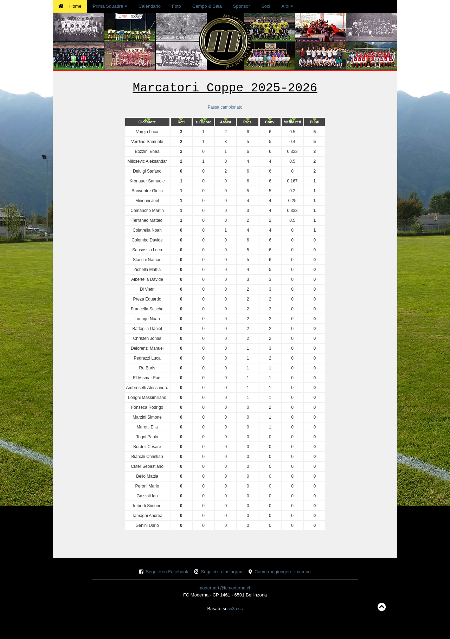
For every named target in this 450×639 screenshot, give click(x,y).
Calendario (150, 6)
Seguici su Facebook (167, 571)
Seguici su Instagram (222, 571)
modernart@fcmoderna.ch (224, 587)
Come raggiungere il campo (283, 571)
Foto (176, 6)
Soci (265, 6)
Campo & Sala (207, 6)
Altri (287, 6)
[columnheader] (147, 122)
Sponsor (241, 6)
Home (70, 6)
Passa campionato (225, 107)
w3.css (236, 608)
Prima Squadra (110, 6)
